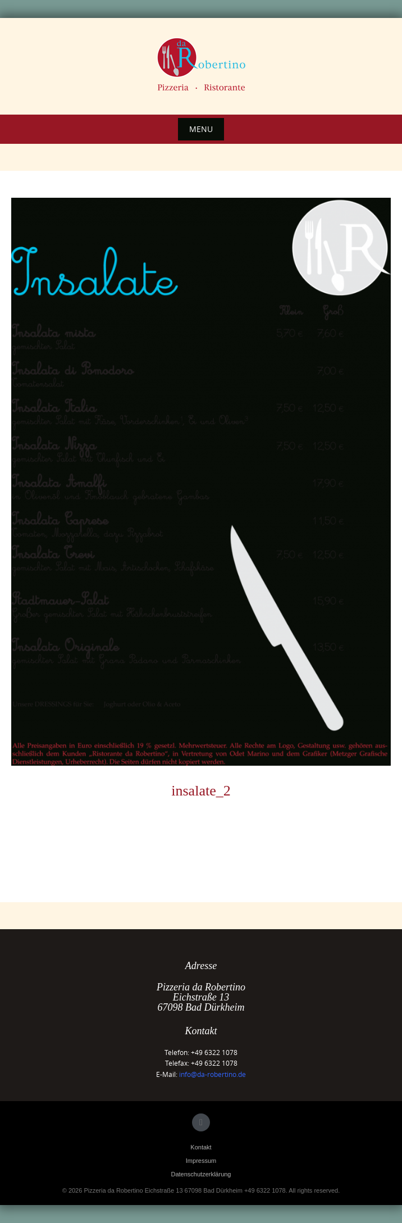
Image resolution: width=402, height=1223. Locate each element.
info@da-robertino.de (212, 1074)
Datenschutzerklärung (201, 1174)
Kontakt (200, 1147)
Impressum (201, 1160)
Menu (201, 129)
